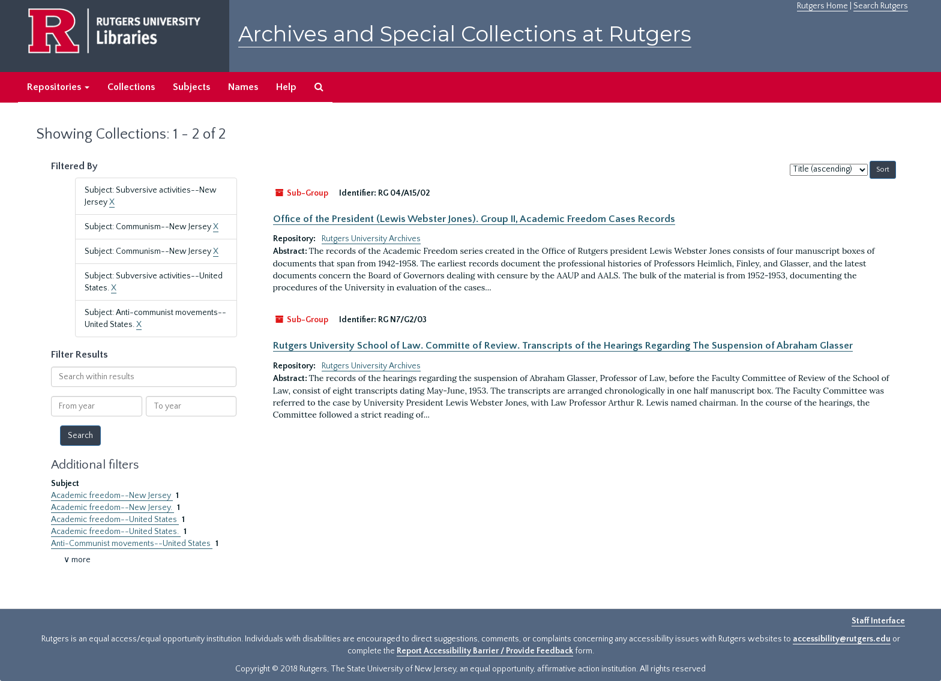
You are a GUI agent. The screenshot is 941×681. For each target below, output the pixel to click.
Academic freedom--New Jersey (112, 495)
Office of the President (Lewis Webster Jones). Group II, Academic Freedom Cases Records (474, 219)
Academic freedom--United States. (116, 531)
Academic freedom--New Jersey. (112, 507)
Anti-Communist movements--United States (131, 543)
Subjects (191, 87)
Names (243, 87)
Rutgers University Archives (371, 239)
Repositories (58, 87)
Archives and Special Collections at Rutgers (464, 34)
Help (286, 87)
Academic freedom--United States (115, 519)
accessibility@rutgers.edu (842, 639)
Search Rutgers (880, 6)
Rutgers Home (822, 6)
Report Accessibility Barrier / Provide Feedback (485, 651)
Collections (131, 87)
